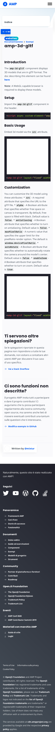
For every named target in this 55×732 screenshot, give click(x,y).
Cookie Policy (9, 669)
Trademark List (13, 603)
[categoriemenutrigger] (19, 31)
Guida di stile (12, 632)
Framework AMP (14, 516)
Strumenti (11, 559)
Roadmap (10, 579)
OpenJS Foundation (15, 677)
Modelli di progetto (15, 555)
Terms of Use (8, 665)
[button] (50, 4)
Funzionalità (12, 527)
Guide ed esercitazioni (16, 544)
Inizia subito (12, 540)
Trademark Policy (14, 599)
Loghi (8, 636)
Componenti (12, 547)
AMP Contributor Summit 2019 (20, 620)
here (7, 79)
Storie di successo (14, 523)
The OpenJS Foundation (17, 592)
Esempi (30, 41)
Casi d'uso (10, 519)
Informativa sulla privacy (28, 665)
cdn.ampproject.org (38, 721)
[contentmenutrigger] (26, 21)
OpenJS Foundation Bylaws (18, 596)
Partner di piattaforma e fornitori (22, 571)
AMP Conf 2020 (13, 616)
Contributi (11, 575)
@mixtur (29, 448)
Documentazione (13, 41)
